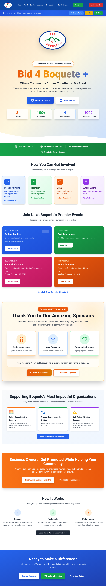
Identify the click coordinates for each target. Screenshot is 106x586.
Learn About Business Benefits (38, 480)
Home (19, 5)
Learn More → (12, 248)
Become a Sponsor (66, 373)
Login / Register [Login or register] (96, 5)
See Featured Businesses (70, 480)
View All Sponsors (39, 373)
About (26, 5)
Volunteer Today (77, 576)
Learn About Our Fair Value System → (53, 533)
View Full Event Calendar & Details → (53, 292)
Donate (78, 5)
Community (51, 5)
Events (32, 5)
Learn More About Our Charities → (53, 437)
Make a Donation (53, 576)
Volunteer (40, 5)
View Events (67, 100)
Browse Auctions (29, 576)
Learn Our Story (40, 100)
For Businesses (64, 5)
